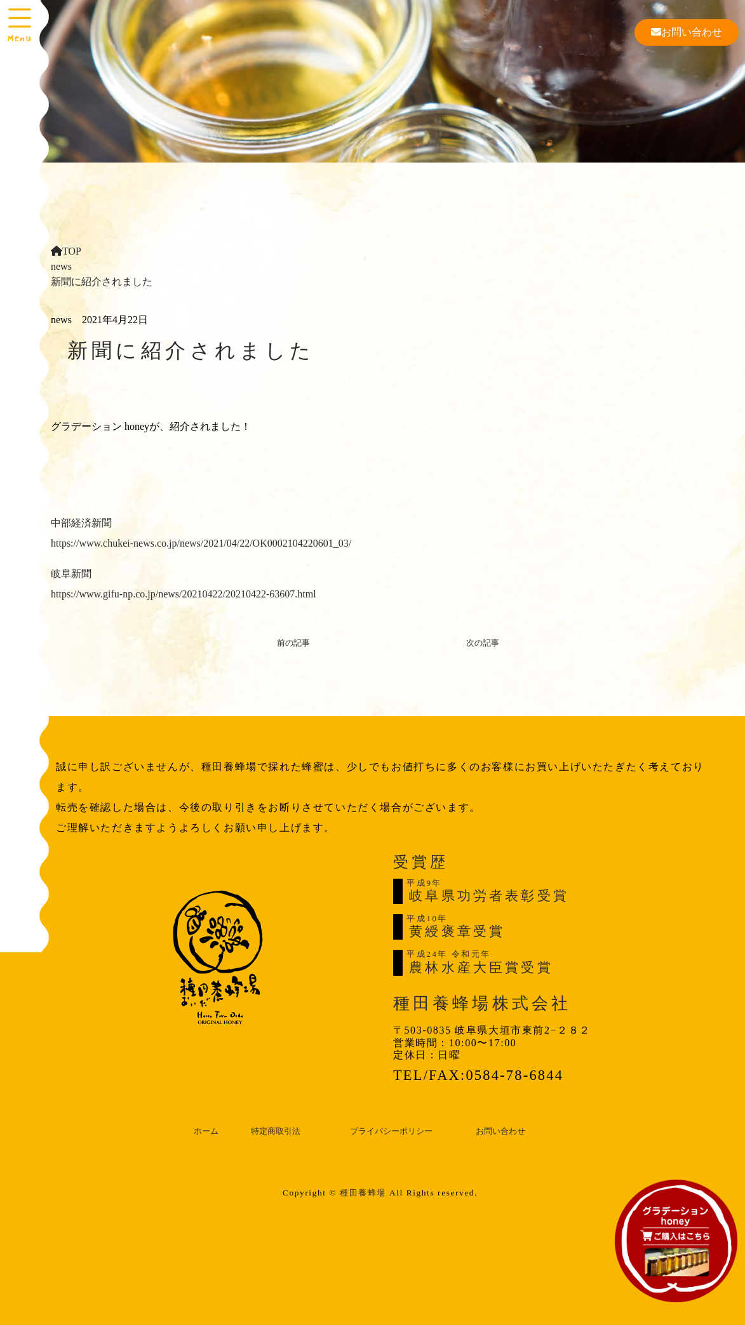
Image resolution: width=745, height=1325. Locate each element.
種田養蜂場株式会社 (482, 1003)
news (61, 266)
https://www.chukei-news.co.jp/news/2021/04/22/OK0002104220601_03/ (201, 543)
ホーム (206, 1131)
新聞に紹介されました (101, 281)
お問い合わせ (686, 32)
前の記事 (293, 643)
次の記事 (482, 643)
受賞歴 (420, 862)
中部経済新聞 (81, 522)
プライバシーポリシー (391, 1131)
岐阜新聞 (71, 573)
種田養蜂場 (363, 1192)
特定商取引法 (275, 1131)
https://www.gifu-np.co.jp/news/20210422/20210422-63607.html (183, 594)
